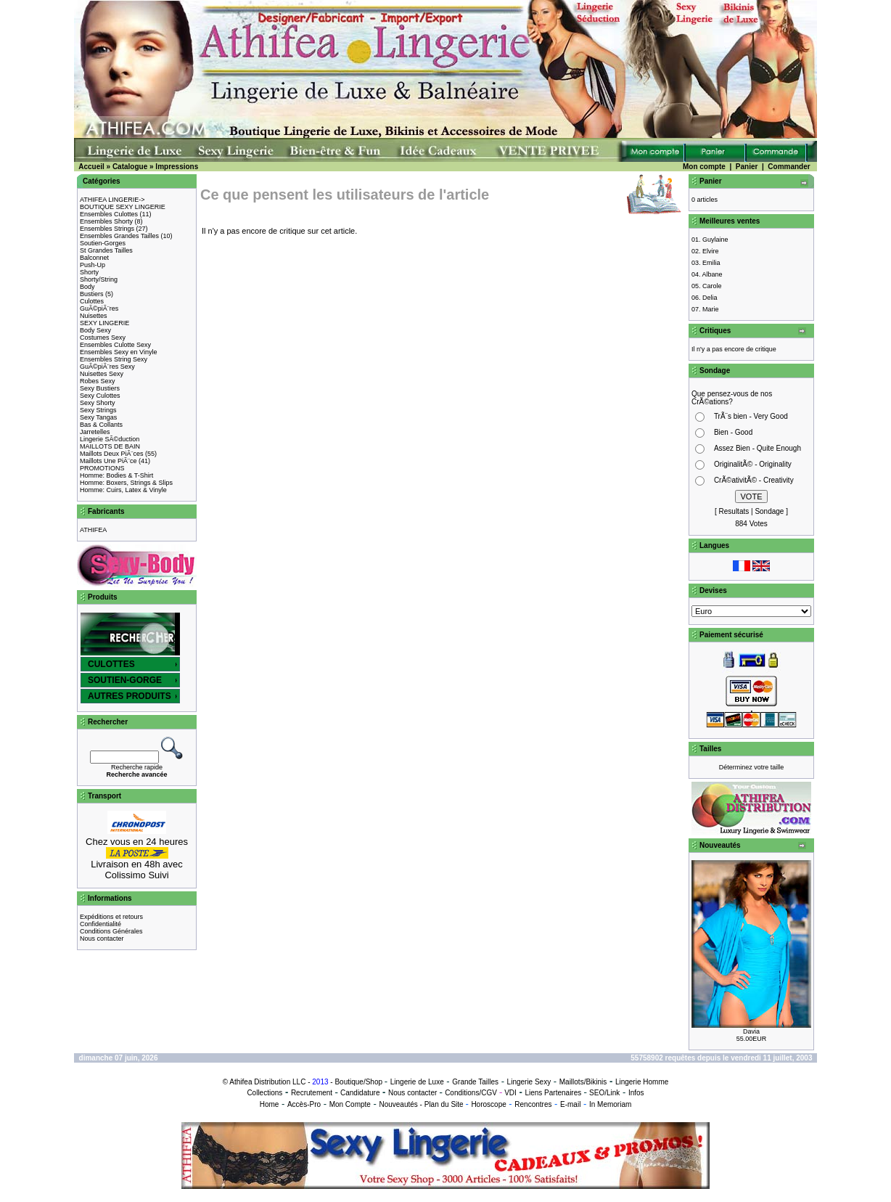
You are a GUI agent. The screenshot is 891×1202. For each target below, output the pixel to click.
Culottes (92, 301)
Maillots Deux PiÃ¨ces (112, 453)
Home (269, 1104)
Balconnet (94, 257)
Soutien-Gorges (103, 243)
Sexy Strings (98, 410)
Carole (712, 286)
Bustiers (92, 294)
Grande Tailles (475, 1082)
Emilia (711, 262)
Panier (747, 167)
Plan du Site (444, 1104)
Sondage (769, 511)
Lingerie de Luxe (417, 1082)
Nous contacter (102, 938)
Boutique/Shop (358, 1082)
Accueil (91, 167)
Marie (710, 309)
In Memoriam (610, 1104)
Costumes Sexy (103, 337)
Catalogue (129, 167)
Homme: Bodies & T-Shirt (116, 475)
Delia (710, 297)
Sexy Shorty (97, 402)
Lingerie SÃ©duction (109, 439)
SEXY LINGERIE (104, 323)
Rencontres (532, 1104)
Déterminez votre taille (751, 767)
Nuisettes (93, 315)
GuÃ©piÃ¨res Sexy (107, 366)
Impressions (176, 167)
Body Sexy (95, 330)
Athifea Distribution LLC (267, 1082)
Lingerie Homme (641, 1082)
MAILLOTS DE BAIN (110, 446)
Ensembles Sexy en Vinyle (118, 352)
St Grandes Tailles (106, 250)
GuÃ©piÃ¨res (99, 308)
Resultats (734, 511)
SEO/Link (604, 1093)
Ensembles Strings (107, 228)
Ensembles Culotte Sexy (115, 344)
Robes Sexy (97, 381)
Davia (751, 1031)
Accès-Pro (304, 1104)
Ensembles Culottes (109, 214)
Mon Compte (350, 1104)
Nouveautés (398, 1104)
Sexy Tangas (98, 417)
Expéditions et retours (111, 916)
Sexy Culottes (100, 395)
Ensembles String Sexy (113, 359)
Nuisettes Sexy (101, 373)
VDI (510, 1093)
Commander (789, 167)
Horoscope (488, 1104)
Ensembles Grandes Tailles (119, 236)
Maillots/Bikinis (583, 1082)
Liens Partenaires (553, 1093)
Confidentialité (100, 924)
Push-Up (92, 265)
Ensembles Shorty (106, 221)
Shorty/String (99, 279)
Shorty (89, 272)
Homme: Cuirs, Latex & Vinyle (123, 490)
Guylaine (715, 239)
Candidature (359, 1093)
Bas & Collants (101, 424)
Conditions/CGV (471, 1093)
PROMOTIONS (102, 468)
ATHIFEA (93, 529)
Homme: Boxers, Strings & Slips (126, 482)
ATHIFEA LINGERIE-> (112, 199)
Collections (264, 1093)
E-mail (570, 1104)
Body (87, 286)
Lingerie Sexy (529, 1082)
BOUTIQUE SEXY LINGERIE (122, 206)
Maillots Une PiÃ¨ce (108, 461)
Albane (712, 274)
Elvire (710, 251)
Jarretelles (95, 432)
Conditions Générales (111, 931)
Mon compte (704, 167)
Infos (636, 1093)
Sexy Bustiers (100, 388)
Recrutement (311, 1093)
